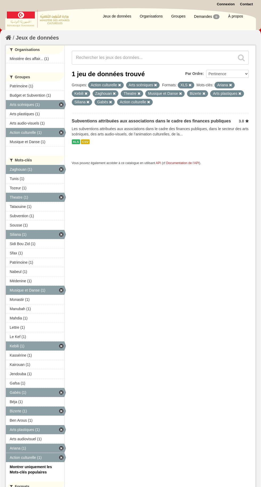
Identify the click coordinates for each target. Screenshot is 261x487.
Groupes (178, 16)
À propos (235, 16)
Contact (246, 4)
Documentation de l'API (182, 163)
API (158, 163)
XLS (76, 142)
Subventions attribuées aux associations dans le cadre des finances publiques (151, 121)
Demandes (206, 16)
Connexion (226, 4)
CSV (85, 142)
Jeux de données (117, 16)
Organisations (151, 16)
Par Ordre (193, 73)
